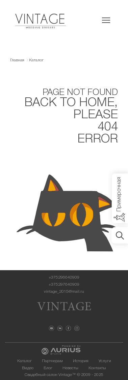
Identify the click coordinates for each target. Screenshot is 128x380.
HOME (96, 102)
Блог (48, 368)
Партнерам (52, 361)
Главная (17, 60)
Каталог (24, 361)
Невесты (70, 368)
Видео (27, 368)
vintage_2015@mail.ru (64, 291)
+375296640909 (64, 277)
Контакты (97, 368)
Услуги (105, 361)
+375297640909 (64, 284)
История (80, 361)
